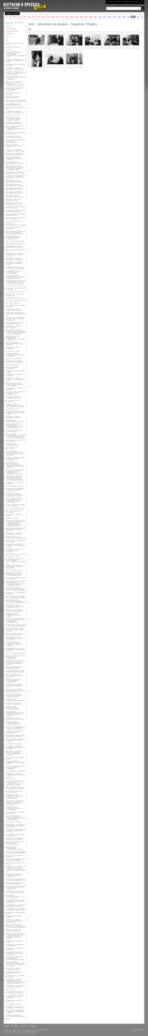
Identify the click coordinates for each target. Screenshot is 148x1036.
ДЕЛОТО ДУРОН (11, 778)
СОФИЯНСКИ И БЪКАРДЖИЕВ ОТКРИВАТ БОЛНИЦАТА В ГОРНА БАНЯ (15, 490)
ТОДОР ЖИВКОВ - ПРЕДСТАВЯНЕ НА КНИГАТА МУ (16, 700)
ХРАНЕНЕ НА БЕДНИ (13, 364)
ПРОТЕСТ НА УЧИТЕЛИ (13, 351)
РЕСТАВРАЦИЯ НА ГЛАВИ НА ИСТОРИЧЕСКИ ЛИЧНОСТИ (15, 992)
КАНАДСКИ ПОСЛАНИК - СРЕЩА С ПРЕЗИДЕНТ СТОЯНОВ (16, 211)
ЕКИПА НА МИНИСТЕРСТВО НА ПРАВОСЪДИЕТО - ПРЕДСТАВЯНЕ (16, 657)
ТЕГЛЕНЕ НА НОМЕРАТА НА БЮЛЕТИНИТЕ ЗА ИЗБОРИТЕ (15, 361)
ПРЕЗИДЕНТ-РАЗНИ (12, 31)
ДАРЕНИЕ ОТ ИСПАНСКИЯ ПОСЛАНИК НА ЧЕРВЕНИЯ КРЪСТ (14, 263)
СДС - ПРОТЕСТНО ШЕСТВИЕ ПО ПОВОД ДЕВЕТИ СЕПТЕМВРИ (15, 767)
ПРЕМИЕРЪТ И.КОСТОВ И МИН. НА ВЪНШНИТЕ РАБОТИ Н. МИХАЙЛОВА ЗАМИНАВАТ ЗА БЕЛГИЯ (16, 662)
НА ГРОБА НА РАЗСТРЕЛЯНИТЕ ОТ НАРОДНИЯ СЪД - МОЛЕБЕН (16, 101)
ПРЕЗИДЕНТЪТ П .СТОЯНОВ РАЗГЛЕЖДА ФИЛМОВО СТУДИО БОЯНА (16, 650)
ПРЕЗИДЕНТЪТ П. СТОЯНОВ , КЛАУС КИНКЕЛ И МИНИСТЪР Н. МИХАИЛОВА (16, 826)
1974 (24, 17)
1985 (76, 17)
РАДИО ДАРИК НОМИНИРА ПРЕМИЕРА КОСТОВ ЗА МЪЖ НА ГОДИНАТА (15, 953)
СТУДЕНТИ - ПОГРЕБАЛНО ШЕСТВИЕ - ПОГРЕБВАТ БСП (15, 112)
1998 (138, 17)
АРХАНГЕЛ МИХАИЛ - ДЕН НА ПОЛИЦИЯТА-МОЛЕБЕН (15, 883)
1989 (95, 17)
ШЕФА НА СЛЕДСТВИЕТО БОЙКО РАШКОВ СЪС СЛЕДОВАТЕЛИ (14, 681)
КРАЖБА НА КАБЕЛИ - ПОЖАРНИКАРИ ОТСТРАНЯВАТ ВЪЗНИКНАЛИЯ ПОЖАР (16, 277)
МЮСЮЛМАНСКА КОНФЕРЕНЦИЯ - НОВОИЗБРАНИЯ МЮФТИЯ (14, 848)
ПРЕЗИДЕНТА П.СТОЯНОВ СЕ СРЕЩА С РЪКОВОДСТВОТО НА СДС (16, 314)
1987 (86, 17)
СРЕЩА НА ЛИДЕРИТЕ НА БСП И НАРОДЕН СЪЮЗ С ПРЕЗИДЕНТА (16, 459)
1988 (90, 17)
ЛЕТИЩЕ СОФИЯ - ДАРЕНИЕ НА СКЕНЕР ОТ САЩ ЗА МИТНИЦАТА (16, 393)
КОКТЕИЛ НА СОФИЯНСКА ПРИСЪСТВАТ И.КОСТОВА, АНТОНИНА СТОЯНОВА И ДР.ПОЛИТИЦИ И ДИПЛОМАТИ (15, 478)
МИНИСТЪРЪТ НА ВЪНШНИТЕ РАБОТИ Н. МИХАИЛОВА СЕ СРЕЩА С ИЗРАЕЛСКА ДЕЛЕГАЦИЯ (15, 802)
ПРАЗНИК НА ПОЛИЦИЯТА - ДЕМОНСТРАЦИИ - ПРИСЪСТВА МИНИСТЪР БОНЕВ (16, 691)
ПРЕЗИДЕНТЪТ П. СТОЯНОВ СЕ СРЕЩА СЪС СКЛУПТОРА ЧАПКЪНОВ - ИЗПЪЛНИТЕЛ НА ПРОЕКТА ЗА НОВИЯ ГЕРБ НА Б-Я (16, 869)
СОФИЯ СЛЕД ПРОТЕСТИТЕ (15, 285)
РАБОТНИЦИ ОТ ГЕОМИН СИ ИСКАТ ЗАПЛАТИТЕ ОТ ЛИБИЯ (15, 892)
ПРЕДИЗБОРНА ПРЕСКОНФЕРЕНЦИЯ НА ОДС (15, 421)
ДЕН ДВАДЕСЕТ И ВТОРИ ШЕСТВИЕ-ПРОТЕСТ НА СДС (15, 203)
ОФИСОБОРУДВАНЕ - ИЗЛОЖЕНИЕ (13, 368)
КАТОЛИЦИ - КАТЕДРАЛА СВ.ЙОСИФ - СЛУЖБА (14, 417)
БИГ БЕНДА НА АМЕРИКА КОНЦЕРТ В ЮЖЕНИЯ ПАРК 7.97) (15, 686)
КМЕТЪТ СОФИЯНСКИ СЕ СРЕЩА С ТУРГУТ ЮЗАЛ (14, 930)
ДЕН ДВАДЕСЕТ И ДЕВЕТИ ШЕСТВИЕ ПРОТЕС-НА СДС (15, 192)
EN (142, 2)
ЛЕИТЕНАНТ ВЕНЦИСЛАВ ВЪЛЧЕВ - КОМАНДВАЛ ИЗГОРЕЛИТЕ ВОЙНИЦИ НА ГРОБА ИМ (15, 753)
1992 (109, 17)
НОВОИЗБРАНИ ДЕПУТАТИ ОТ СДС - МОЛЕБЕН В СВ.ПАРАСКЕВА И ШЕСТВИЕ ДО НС (16, 561)
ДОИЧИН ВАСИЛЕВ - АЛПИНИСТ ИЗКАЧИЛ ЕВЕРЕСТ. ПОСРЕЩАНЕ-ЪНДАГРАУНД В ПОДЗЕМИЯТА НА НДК (16, 583)
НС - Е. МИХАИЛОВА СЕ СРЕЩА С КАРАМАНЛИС (16, 578)
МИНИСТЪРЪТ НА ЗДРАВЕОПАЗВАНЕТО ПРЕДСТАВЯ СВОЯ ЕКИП (14, 723)
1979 (48, 17)
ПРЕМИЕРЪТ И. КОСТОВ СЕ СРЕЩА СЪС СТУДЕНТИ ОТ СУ (16, 1007)
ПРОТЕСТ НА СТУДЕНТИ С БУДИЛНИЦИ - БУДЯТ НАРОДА (15, 150)
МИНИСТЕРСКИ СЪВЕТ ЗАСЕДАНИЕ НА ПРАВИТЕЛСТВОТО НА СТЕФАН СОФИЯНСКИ (16, 338)
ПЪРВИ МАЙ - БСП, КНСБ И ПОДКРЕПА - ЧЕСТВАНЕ (15, 534)
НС (7, 38)
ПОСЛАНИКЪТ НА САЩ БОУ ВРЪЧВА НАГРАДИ (15, 791)
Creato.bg (141, 1030)
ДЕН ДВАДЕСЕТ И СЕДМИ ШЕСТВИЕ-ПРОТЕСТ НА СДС (15, 189)
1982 (62, 17)
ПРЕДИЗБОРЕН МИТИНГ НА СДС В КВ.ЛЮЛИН (15, 431)
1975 (29, 17)
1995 (123, 17)
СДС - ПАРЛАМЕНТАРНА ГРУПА (16, 243)
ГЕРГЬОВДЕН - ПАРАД (13, 556)
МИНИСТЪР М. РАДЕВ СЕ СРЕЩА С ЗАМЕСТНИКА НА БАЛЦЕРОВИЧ (15, 921)
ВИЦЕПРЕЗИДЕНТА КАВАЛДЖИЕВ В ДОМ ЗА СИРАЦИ (14, 615)
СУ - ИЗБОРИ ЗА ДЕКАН (13, 1004)
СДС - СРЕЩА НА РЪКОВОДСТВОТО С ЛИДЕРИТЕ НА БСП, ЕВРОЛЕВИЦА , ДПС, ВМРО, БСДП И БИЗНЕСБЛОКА (16, 435)
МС (7, 41)
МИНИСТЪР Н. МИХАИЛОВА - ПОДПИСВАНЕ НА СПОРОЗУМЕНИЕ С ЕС (15, 843)
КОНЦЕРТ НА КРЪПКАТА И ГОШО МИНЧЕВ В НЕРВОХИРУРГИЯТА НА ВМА (15, 958)
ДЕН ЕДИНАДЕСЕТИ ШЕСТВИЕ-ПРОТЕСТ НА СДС (16, 214)
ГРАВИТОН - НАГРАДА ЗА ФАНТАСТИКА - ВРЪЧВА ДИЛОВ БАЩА (16, 379)
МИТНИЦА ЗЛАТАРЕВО (13, 303)
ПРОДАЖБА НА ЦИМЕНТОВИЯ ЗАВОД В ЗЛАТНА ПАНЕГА (15, 736)
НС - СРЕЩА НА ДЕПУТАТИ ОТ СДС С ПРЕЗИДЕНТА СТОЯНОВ (16, 597)
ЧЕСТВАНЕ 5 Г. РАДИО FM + (15, 822)
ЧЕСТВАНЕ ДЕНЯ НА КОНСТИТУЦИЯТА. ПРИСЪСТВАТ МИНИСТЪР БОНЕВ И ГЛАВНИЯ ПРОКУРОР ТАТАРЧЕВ (16, 465)
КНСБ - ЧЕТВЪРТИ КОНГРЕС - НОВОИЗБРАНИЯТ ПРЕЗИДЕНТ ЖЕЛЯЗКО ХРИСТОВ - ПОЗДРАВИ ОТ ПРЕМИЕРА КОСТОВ (16, 936)
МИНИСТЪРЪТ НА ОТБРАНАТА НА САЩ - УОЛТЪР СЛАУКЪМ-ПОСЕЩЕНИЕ (16, 319)
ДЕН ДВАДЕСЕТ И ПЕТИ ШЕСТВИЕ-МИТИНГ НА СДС (15, 181)
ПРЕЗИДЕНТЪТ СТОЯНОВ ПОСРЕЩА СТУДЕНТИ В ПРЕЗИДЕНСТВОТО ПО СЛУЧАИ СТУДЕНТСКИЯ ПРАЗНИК (16, 981)
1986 (81, 17)
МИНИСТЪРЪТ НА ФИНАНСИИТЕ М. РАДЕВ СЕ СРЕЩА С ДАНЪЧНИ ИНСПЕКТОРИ (15, 796)
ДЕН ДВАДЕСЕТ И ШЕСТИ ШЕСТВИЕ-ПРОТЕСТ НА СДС (15, 185)
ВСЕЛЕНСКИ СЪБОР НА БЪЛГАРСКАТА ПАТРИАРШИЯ (15, 718)
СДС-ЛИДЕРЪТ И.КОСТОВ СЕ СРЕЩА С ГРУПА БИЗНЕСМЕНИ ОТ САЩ (16, 546)
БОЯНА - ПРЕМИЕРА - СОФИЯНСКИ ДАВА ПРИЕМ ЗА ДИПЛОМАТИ (15, 355)
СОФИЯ (9, 26)
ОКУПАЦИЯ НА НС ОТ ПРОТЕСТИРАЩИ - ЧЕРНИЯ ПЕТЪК (15, 146)
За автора (126, 2)
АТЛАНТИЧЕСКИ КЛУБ (13, 47)
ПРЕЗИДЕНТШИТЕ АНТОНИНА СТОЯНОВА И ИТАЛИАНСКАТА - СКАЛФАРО (16, 901)
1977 (38, 17)
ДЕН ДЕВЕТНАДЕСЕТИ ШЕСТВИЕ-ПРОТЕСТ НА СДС (15, 163)
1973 (19, 17)
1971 (10, 17)
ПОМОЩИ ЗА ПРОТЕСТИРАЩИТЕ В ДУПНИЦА (16, 224)
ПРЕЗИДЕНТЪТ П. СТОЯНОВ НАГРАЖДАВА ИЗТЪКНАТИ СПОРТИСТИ (15, 997)
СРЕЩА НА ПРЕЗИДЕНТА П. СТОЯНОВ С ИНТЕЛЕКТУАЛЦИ (15, 69)
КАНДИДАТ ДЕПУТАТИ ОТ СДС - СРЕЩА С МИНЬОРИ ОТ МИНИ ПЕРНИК (16, 413)
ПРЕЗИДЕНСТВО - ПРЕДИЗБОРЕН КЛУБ (13, 444)
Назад (6, 17)
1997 (133, 17)
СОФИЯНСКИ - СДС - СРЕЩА (15, 292)
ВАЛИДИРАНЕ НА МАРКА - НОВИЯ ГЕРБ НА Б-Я (14, 972)
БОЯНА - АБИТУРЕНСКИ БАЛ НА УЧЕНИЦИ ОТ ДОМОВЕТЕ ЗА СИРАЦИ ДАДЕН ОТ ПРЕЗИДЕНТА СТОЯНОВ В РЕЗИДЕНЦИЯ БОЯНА (16, 523)
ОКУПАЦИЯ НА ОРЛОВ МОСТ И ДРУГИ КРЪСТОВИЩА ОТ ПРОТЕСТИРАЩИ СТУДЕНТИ (16, 233)
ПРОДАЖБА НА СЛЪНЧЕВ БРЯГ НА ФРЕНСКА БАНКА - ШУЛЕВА (16, 909)
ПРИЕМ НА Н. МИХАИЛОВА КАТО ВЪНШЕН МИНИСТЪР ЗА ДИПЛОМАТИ (15, 567)
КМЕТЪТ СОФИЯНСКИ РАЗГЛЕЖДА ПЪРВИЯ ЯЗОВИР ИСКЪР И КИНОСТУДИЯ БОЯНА (16, 589)
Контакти (135, 2)
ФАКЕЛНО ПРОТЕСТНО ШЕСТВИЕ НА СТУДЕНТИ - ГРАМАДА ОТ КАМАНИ (14, 119)
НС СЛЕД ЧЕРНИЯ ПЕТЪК (14, 221)
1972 (15, 17)
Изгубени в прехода (24, 5)
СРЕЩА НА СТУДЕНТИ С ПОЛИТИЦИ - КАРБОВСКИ (14, 397)
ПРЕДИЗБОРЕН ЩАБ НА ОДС (15, 298)
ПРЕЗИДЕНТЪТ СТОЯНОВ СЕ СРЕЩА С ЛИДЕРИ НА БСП (15, 610)
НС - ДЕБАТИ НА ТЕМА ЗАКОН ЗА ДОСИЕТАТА (15, 813)
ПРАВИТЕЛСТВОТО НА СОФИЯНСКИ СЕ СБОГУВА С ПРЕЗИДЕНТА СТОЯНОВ (15, 495)
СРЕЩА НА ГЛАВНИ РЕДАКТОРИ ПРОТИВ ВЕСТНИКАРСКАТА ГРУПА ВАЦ (16, 831)
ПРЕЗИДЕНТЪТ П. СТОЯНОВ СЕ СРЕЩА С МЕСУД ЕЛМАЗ (16, 986)
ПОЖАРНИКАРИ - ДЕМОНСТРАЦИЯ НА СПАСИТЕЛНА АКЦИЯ (13, 708)
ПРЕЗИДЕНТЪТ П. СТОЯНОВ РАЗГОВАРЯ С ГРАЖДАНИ (15, 259)
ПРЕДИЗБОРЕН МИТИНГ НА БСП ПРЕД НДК (15, 327)
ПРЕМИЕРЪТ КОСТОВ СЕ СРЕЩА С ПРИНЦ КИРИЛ (14, 703)
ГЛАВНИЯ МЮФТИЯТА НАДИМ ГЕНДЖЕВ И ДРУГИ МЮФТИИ (15, 671)
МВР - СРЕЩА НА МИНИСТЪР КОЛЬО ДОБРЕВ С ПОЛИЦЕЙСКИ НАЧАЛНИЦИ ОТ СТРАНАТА (16, 128)
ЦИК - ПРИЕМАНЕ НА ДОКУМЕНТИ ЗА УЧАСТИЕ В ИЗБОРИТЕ (15, 344)
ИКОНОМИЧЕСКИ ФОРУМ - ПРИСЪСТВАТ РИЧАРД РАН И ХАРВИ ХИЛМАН (15, 384)
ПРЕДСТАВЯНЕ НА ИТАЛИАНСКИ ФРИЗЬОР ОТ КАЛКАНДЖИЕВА (15, 808)
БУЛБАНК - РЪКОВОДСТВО (14, 358)
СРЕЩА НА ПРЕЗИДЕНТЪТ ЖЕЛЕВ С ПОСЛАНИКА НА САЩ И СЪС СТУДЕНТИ (16, 73)
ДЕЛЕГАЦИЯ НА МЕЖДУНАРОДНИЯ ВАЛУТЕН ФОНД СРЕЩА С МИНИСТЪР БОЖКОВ (15, 713)
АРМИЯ (9, 49)
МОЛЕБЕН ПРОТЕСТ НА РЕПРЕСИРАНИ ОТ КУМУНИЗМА (16, 537)
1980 (52, 17)
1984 (71, 17)
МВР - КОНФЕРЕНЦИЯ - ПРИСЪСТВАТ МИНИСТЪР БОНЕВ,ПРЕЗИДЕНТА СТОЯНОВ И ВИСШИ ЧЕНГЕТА (16, 817)
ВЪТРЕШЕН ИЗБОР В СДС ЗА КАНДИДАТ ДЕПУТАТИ (15, 323)
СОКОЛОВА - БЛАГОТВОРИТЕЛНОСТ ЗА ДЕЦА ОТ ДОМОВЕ (14, 896)
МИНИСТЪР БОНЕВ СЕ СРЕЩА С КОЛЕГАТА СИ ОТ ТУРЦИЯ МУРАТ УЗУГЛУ (16, 888)
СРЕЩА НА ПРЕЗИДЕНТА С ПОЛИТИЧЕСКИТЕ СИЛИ (15, 123)
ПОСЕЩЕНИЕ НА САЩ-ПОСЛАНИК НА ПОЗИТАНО (14, 137)
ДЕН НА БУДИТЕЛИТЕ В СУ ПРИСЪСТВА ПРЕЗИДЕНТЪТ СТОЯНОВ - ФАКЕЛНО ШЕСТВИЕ (16, 926)
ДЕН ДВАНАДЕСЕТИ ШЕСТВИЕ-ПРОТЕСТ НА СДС (16, 207)
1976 (34, 17)
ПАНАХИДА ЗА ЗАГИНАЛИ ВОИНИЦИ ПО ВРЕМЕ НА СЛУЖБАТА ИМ (14, 875)
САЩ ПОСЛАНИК (11, 28)
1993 (114, 17)
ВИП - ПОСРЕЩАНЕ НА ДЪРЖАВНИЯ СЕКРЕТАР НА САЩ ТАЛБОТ (15, 676)
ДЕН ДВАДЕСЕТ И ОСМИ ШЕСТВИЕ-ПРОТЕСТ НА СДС (15, 247)
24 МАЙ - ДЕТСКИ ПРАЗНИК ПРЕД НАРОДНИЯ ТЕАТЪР (15, 634)
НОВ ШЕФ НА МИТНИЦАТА (14, 744)
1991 (104, 17)
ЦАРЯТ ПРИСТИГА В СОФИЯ (15, 486)
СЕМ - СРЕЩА (11, 989)
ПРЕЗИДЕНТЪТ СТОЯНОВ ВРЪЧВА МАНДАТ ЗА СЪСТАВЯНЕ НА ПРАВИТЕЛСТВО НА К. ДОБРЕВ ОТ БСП (16, 54)
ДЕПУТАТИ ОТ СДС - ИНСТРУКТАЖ (12, 448)
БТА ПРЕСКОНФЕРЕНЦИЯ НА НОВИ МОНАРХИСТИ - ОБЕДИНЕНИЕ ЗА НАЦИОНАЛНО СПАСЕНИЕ (15, 471)
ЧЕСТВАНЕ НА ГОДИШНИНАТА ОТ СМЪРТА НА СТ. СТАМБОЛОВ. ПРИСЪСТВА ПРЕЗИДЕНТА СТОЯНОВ (15, 783)
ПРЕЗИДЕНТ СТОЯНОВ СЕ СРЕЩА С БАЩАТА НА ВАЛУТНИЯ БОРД (14, 272)
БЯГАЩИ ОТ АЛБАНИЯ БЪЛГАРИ (16, 300)
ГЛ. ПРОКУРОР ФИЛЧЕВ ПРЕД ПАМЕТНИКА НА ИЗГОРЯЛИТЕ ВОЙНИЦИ (15, 1011)
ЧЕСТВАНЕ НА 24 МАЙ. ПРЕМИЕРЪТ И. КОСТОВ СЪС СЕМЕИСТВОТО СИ (15, 606)
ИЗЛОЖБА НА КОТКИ (13, 409)
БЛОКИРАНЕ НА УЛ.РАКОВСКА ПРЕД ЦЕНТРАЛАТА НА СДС (15, 154)
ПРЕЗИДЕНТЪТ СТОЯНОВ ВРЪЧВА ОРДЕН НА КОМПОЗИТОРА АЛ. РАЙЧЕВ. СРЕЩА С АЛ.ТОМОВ (15, 425)
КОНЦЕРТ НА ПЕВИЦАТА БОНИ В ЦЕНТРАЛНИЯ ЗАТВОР (16, 860)
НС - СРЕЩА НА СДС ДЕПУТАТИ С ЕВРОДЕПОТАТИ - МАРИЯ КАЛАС (16, 740)
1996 (128, 17)
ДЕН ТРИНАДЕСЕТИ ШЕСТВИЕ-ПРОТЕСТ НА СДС (16, 133)
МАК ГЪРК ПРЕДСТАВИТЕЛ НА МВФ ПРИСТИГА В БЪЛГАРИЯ (16, 788)
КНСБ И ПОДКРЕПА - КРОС (14, 570)
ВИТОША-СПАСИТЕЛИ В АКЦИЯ (16, 554)
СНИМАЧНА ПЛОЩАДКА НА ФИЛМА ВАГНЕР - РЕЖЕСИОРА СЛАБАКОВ (16, 748)
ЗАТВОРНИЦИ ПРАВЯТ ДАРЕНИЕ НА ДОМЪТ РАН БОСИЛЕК (14, 158)
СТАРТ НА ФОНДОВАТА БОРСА (16, 653)
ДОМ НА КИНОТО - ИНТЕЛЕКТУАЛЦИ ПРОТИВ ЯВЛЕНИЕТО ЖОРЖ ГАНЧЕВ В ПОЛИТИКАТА (15, 453)
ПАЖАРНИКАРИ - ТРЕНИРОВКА (16, 771)
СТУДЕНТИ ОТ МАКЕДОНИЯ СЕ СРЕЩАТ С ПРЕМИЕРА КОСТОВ (16, 879)
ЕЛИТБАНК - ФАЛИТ (12, 518)
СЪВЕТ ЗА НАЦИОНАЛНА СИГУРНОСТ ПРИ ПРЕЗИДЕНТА (16, 1016)
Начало (109, 2)
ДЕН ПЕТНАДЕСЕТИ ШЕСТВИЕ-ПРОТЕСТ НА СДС (16, 218)
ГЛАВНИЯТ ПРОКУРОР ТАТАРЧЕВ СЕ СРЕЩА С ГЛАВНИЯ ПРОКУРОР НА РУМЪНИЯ (14, 644)
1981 (57, 17)
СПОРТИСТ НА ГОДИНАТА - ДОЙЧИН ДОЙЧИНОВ (14, 969)
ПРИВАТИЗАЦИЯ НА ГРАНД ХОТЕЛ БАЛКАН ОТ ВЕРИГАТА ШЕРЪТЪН (15, 255)
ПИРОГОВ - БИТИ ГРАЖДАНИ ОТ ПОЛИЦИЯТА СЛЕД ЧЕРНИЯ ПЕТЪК (16, 177)
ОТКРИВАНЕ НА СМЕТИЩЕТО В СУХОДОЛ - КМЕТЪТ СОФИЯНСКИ (16, 78)
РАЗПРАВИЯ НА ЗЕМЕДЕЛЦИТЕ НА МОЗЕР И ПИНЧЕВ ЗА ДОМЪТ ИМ (16, 529)
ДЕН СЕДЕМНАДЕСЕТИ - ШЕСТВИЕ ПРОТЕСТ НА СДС (15, 104)
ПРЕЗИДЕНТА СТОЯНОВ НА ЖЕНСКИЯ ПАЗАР (15, 732)
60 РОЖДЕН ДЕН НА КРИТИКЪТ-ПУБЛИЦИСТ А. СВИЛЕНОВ (16, 905)
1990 (100, 17)
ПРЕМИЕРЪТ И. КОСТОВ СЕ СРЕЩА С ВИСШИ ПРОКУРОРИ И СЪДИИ (16, 775)
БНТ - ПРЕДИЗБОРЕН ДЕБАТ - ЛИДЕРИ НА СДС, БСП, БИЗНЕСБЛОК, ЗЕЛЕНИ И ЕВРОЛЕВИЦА (15, 500)
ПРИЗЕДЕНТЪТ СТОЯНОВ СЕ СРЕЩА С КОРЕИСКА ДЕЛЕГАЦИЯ (15, 551)
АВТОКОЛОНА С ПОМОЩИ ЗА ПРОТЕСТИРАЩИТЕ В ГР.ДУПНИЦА (15, 89)
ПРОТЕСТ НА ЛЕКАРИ (13, 115)
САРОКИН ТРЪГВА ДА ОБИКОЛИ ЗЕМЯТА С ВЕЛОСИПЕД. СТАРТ (16, 625)
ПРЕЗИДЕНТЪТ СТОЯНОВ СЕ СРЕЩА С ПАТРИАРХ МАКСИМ (15, 268)
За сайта (117, 2)
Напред (142, 17)
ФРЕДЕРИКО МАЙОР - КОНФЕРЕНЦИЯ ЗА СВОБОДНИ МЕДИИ (16, 762)
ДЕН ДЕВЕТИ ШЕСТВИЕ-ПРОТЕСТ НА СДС (14, 200)
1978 (43, 17)
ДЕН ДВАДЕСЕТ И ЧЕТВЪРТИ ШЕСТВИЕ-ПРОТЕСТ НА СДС (15, 173)
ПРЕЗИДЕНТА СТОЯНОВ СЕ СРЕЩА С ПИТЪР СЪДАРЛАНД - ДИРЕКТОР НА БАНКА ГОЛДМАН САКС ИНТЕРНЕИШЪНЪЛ (16, 332)
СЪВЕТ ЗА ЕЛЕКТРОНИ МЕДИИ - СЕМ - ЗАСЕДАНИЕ (16, 505)
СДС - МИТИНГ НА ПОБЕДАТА (15, 241)
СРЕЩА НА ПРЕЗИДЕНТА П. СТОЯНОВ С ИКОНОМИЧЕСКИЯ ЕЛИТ (16, 61)
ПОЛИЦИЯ (10, 33)
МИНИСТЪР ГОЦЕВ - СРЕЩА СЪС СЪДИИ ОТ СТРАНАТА (15, 839)
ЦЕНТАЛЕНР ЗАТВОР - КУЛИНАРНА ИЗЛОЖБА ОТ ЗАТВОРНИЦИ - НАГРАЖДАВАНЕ (16, 601)
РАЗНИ (9, 1019)
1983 (67, 17)
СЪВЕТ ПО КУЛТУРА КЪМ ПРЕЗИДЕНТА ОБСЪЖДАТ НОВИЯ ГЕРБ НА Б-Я (14, 696)
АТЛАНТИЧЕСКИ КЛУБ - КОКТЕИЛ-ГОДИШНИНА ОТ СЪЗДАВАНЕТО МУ (14, 237)
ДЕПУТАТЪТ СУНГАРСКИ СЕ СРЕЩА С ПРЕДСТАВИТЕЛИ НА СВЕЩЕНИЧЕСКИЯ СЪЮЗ (16, 728)
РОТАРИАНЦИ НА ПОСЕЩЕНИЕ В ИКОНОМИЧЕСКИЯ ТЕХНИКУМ (16, 852)
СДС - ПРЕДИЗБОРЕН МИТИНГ (16, 508)
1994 (119, 17)
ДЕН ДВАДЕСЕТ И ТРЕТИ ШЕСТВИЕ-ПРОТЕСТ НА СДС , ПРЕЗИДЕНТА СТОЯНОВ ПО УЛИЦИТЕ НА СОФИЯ (15, 167)
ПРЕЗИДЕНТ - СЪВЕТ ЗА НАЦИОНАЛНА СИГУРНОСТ (15, 309)
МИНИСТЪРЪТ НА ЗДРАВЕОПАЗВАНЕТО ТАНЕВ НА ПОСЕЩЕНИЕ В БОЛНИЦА (15, 405)
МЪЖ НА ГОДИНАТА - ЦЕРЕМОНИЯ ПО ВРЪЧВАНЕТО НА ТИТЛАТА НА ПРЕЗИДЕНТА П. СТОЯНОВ (16, 964)
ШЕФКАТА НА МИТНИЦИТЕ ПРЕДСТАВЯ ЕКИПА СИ (14, 667)
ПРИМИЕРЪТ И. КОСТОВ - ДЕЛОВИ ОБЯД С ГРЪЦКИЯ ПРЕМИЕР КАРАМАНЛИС (15, 574)
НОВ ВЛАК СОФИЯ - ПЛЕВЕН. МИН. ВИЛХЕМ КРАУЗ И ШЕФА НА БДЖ (15, 630)
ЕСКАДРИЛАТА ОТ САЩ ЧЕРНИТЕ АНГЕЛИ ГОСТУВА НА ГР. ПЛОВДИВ (16, 638)
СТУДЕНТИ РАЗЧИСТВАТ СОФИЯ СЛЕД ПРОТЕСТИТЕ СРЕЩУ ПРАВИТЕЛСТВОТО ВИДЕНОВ (16, 282)
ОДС (8, 36)
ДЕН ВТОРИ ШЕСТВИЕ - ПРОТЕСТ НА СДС (13, 97)
